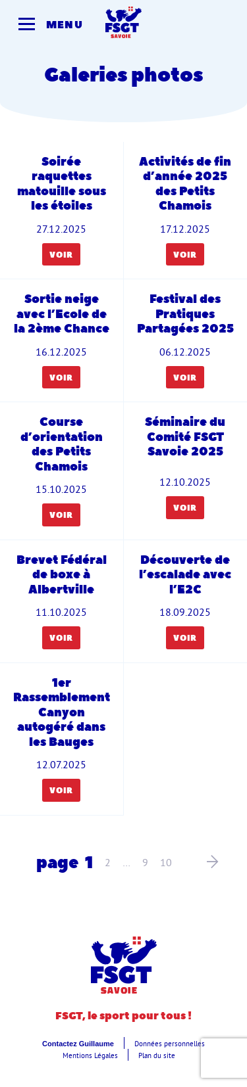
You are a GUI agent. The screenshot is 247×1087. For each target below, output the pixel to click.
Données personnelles (169, 1043)
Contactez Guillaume (78, 1044)
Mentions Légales (90, 1055)
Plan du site (156, 1055)
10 (166, 862)
